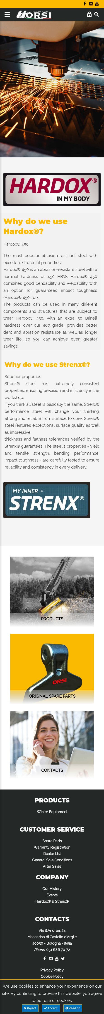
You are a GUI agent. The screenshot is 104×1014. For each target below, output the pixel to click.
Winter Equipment (52, 812)
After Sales (52, 866)
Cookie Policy (52, 976)
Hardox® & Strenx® (52, 901)
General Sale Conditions (52, 860)
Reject (30, 1008)
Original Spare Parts (52, 696)
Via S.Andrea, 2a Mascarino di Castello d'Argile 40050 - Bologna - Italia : (52, 940)
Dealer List (52, 854)
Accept (51, 1008)
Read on (72, 1008)
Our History (52, 889)
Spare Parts (52, 841)
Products (52, 618)
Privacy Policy (52, 970)
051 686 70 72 (58, 950)
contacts (52, 770)
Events (52, 895)
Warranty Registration (52, 847)
